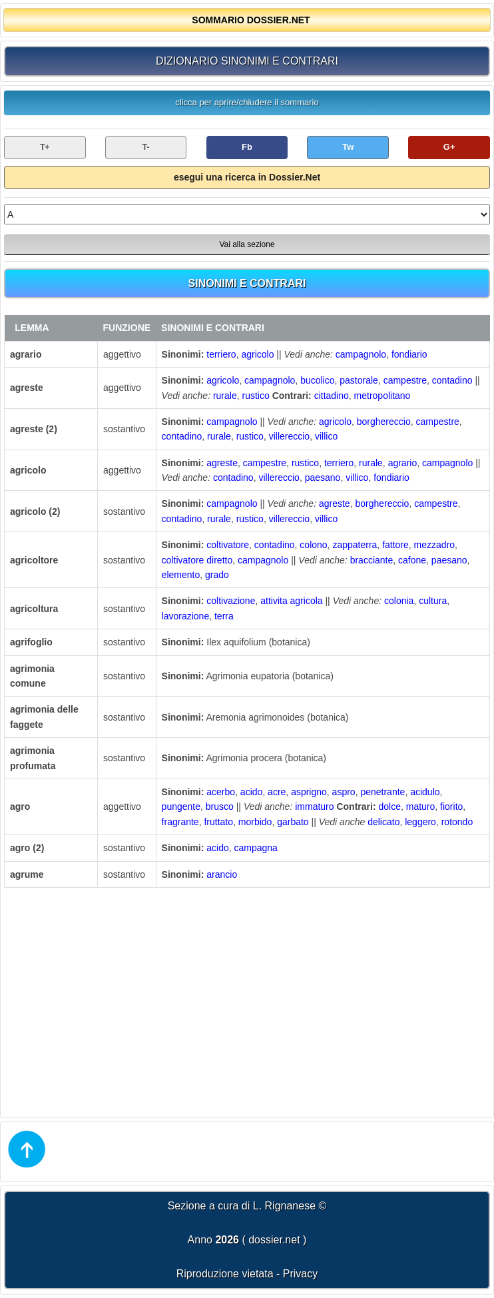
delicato (383, 821)
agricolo (257, 354)
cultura (433, 600)
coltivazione (230, 600)
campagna (256, 847)
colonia (398, 600)
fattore (395, 544)
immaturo (314, 806)
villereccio (289, 436)
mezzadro (434, 544)
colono (313, 544)
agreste (222, 463)
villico (326, 436)
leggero (420, 821)
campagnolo (361, 354)
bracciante (371, 560)
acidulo (424, 792)
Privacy (300, 1273)
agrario (402, 463)
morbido (255, 821)
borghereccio (384, 421)
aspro (344, 792)
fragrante (180, 821)
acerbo (220, 792)
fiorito (451, 806)
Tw (348, 147)
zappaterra (354, 544)
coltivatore (227, 544)
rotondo (457, 821)
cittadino (331, 395)
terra (224, 616)
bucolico (317, 380)
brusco (220, 806)
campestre (405, 380)
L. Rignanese (284, 1205)
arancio (221, 874)
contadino (452, 380)
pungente (181, 806)
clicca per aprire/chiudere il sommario (246, 102)
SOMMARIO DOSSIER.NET (251, 20)
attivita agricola (291, 600)
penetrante (382, 792)
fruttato (218, 821)
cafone (412, 560)
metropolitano (382, 395)
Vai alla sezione (246, 244)
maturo (420, 806)
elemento (181, 574)
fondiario (409, 354)
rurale (225, 395)
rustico (256, 395)
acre (277, 792)
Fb (247, 147)
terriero (221, 354)
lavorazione (186, 616)
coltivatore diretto (197, 560)
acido (251, 792)
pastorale (359, 380)
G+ (449, 147)
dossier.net (274, 1239)
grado (217, 574)
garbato (292, 821)
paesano (323, 477)
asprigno (309, 792)
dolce (389, 806)
